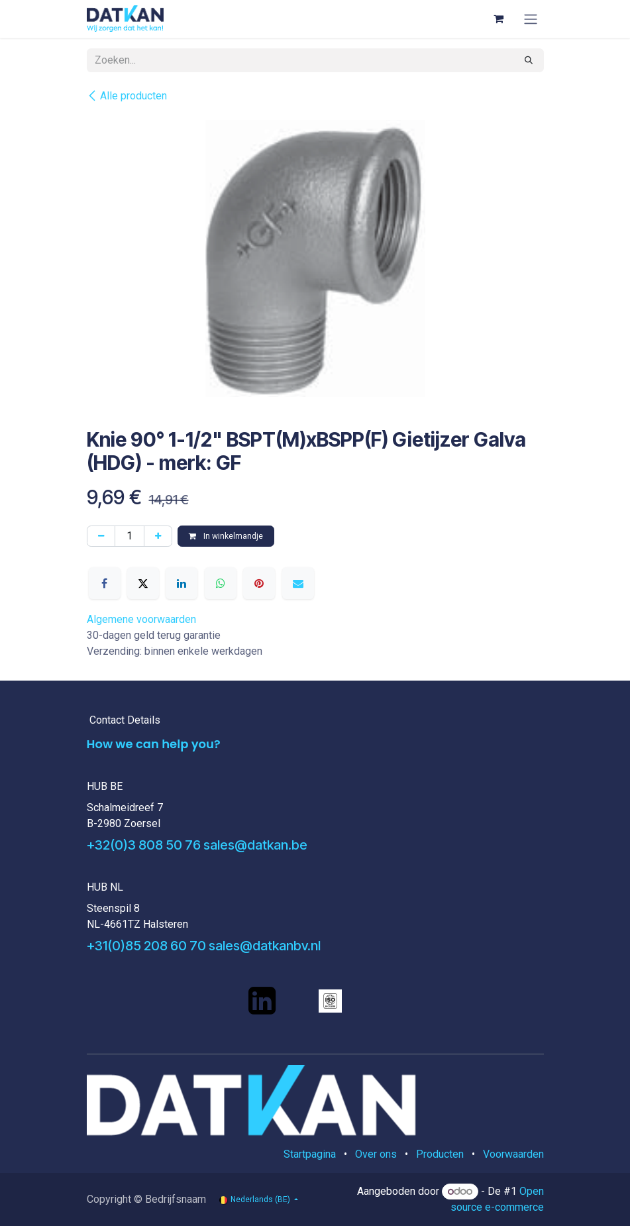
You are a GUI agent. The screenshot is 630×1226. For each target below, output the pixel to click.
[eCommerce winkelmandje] (499, 18)
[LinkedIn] (181, 583)
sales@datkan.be (255, 845)
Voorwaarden (513, 1154)
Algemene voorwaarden (141, 619)
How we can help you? (154, 744)
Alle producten (127, 95)
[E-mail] (298, 583)
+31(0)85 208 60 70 (146, 946)
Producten (440, 1154)
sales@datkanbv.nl (265, 946)
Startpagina (310, 1154)
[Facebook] (105, 583)
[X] (143, 583)
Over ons (376, 1154)
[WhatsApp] (220, 583)
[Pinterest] (259, 583)
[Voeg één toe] (158, 536)
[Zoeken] (528, 60)
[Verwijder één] (101, 536)
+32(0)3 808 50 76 (144, 845)
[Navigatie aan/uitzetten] (530, 18)
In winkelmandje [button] (226, 536)
